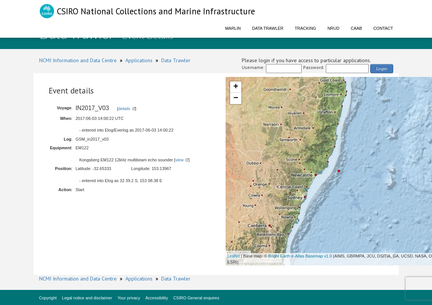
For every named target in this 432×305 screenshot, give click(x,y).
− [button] (235, 98)
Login (381, 68)
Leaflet (233, 256)
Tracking (305, 28)
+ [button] (235, 87)
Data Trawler (267, 28)
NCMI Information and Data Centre (78, 60)
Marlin (233, 28)
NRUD (333, 28)
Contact (383, 28)
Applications (139, 60)
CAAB (356, 28)
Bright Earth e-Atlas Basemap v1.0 (300, 256)
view (179, 160)
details (124, 108)
